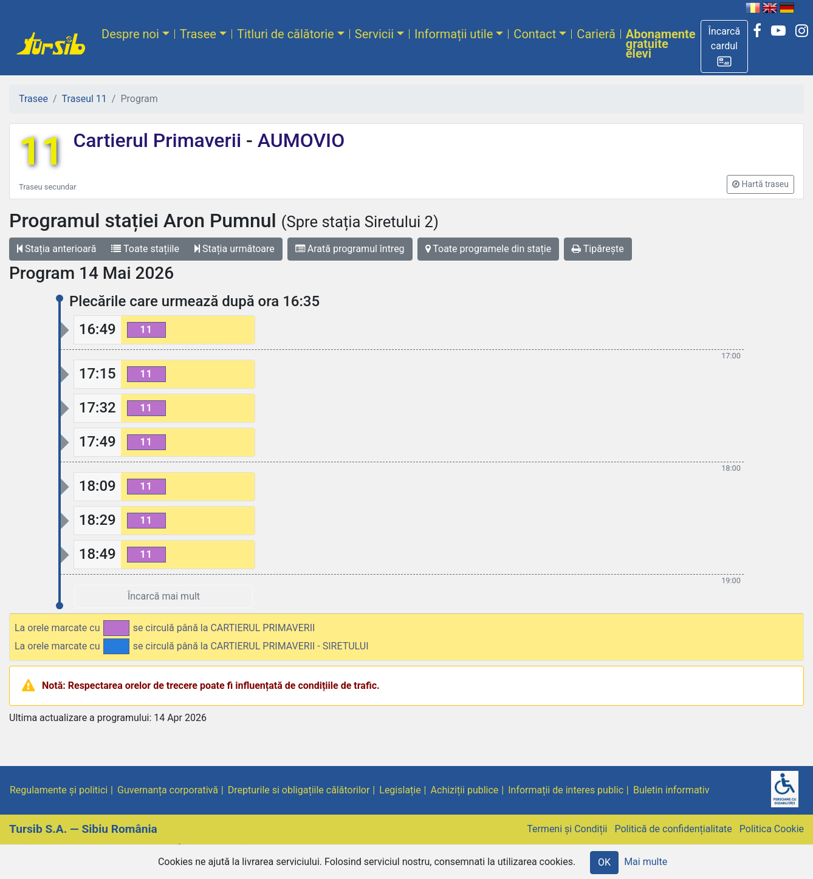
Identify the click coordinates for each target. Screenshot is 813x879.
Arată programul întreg (350, 249)
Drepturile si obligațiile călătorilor (299, 790)
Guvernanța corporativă (167, 790)
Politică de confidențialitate (673, 829)
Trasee (198, 34)
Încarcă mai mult (164, 596)
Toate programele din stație (488, 249)
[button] (725, 46)
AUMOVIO (299, 140)
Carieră (596, 34)
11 (41, 151)
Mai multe (645, 861)
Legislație (399, 790)
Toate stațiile (145, 249)
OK (604, 862)
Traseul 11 (84, 98)
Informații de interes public (565, 790)
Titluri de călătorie (285, 34)
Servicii (374, 34)
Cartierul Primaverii (159, 140)
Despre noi (130, 34)
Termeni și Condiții (567, 829)
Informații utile (453, 34)
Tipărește (598, 249)
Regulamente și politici (59, 790)
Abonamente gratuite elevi (661, 43)
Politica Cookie (771, 829)
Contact (534, 34)
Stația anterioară (56, 249)
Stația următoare (234, 249)
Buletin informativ (671, 790)
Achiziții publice (465, 790)
